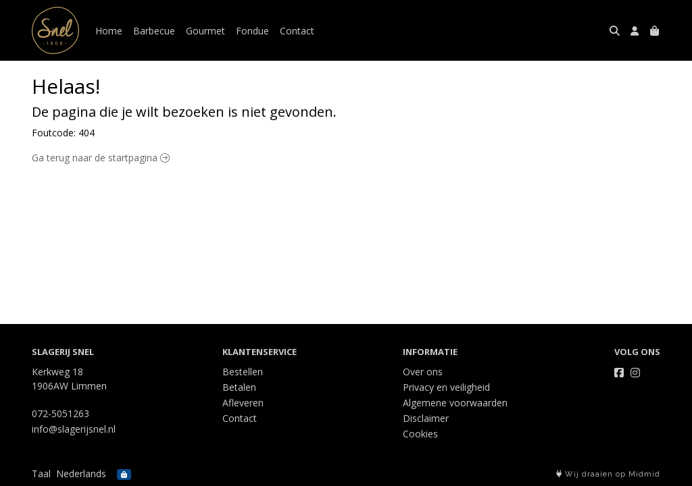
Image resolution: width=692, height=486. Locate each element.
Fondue (252, 30)
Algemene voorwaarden (455, 402)
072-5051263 (60, 413)
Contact (297, 30)
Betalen (239, 387)
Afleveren (243, 402)
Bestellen (242, 371)
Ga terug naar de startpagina (101, 157)
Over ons (423, 371)
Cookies (420, 433)
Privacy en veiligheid (446, 387)
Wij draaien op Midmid (608, 474)
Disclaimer (426, 418)
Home (108, 30)
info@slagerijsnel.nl (74, 429)
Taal (41, 473)
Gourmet (205, 30)
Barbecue (154, 30)
